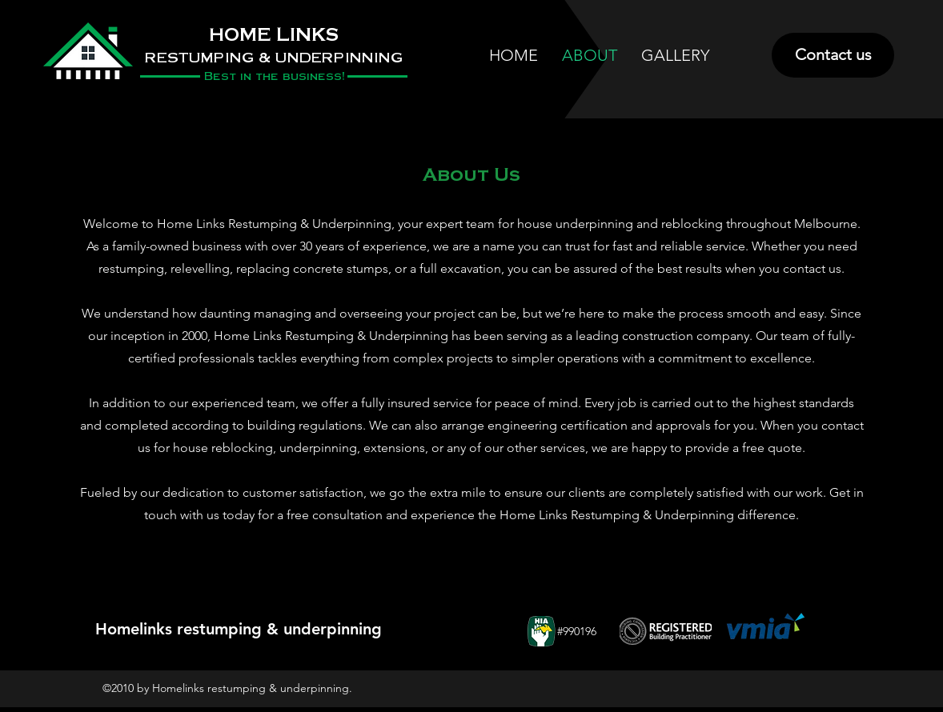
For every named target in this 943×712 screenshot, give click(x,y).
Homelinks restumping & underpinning (238, 628)
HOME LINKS (274, 35)
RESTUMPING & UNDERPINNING (274, 57)
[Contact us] (833, 55)
